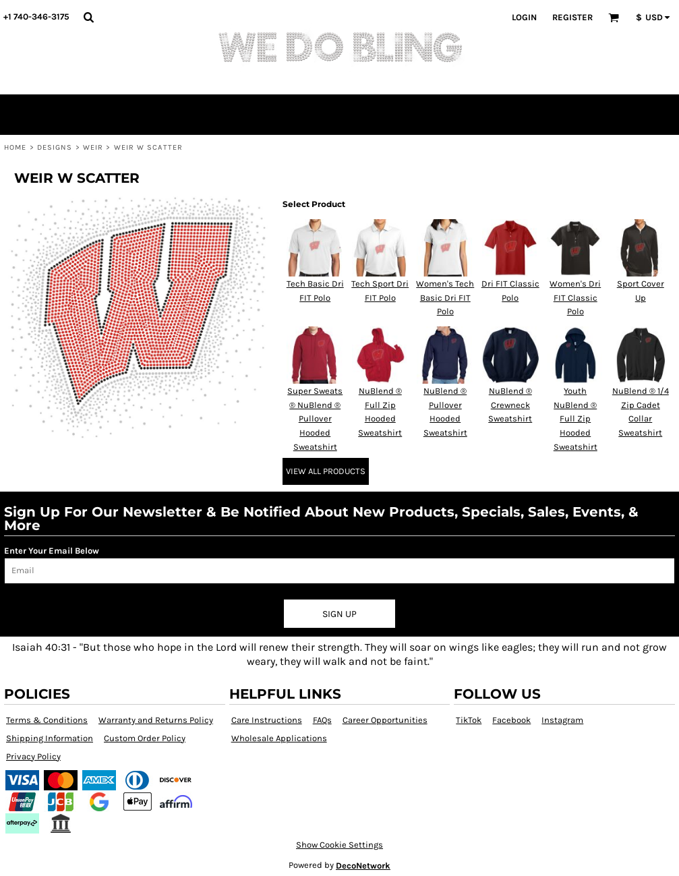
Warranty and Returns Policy (155, 720)
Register (572, 17)
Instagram (562, 720)
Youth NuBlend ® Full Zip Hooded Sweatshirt (575, 419)
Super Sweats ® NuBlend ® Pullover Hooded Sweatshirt (315, 419)
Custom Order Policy (144, 738)
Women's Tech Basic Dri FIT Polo (445, 298)
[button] (88, 16)
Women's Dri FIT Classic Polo (575, 298)
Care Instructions (266, 720)
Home (15, 147)
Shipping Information (49, 738)
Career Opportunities (385, 720)
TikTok (468, 720)
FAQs (322, 720)
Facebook (511, 720)
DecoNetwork (363, 865)
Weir (93, 147)
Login (524, 17)
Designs (55, 147)
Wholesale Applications (279, 738)
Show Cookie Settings (339, 845)
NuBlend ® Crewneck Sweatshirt (510, 405)
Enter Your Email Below (51, 551)
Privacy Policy (33, 756)
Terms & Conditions (47, 720)
